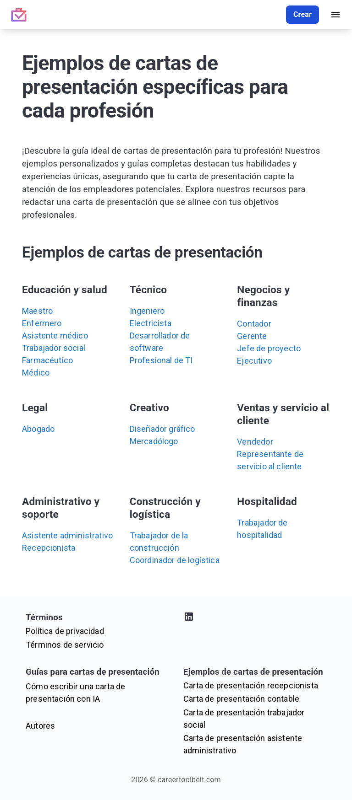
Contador (254, 323)
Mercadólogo (154, 441)
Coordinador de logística (175, 560)
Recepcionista (48, 548)
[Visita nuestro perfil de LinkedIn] (254, 618)
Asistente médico (55, 335)
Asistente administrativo (67, 535)
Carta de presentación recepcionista (250, 685)
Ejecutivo (254, 360)
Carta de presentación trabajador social (243, 719)
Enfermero (42, 323)
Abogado (38, 429)
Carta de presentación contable (241, 698)
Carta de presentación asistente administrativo (242, 744)
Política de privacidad (65, 631)
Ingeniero (147, 311)
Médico (36, 372)
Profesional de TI (161, 360)
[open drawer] (335, 14)
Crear (302, 14)
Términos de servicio (65, 645)
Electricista (150, 323)
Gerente (252, 336)
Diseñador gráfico (162, 429)
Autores (40, 725)
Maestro (37, 311)
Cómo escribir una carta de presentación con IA (75, 692)
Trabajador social (53, 348)
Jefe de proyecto (269, 348)
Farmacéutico (47, 360)
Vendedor (255, 441)
